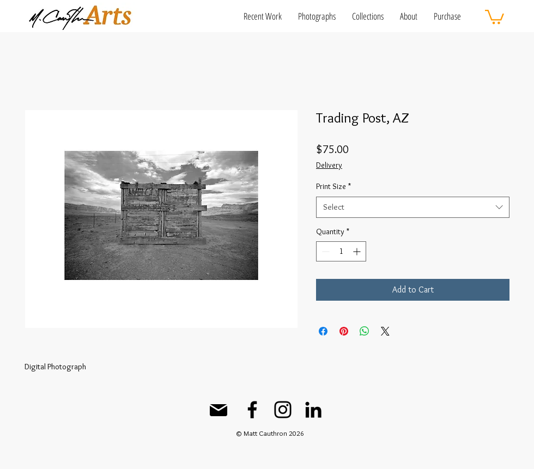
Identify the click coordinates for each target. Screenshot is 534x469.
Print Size (333, 186)
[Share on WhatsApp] (364, 331)
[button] (262, 16)
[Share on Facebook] (323, 331)
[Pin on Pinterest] (343, 331)
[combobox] (412, 207)
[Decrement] (324, 251)
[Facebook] (252, 409)
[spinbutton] (341, 251)
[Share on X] (385, 331)
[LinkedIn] (313, 409)
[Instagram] (282, 409)
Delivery (329, 165)
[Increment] (358, 251)
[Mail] (218, 410)
